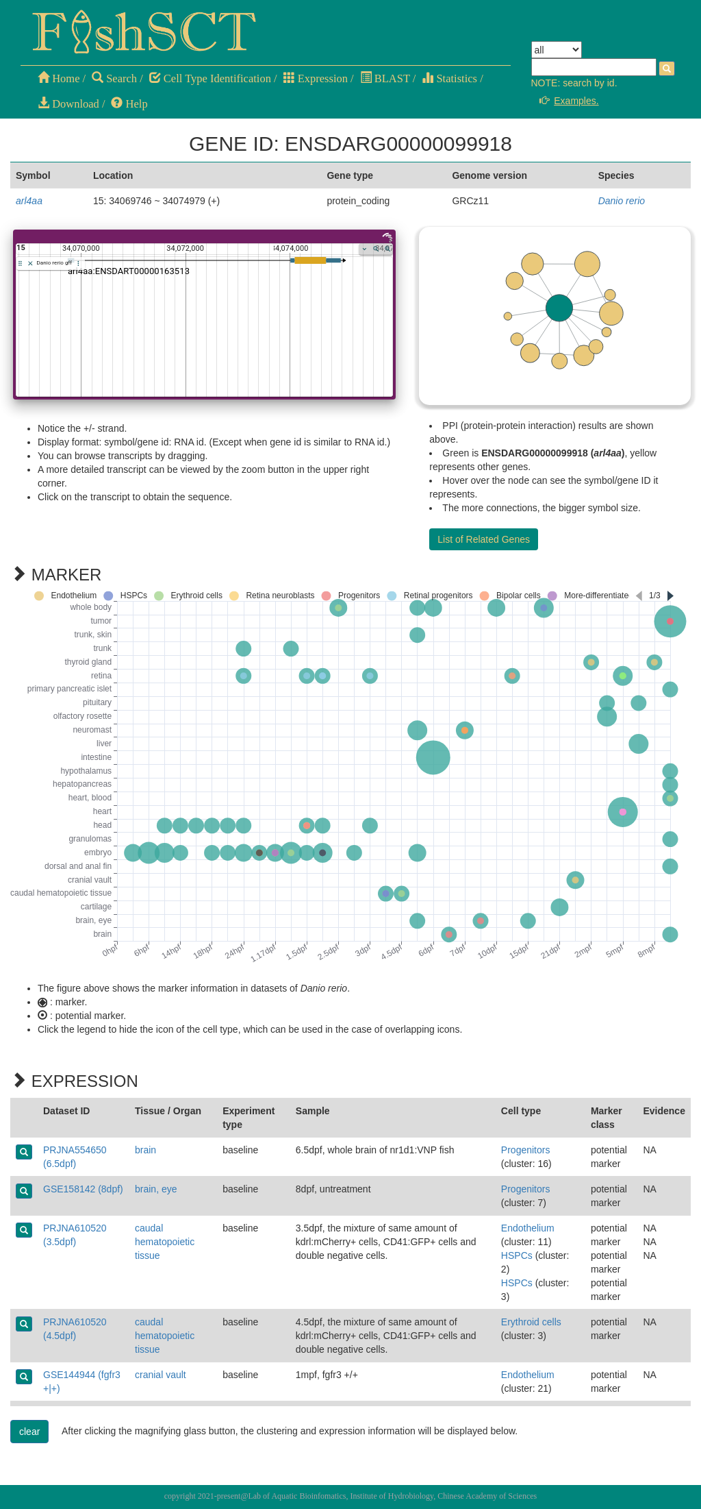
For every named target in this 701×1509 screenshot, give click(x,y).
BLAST (385, 78)
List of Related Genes (483, 539)
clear (29, 1431)
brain (145, 1149)
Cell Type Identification (210, 78)
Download (68, 103)
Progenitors (525, 1149)
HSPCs (517, 1255)
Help (129, 103)
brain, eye (156, 1188)
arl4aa (29, 200)
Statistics (449, 78)
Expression (315, 78)
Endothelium (528, 1228)
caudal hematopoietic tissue (164, 1242)
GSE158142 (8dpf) (83, 1188)
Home (58, 78)
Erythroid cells (531, 1321)
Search (114, 78)
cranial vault (160, 1374)
